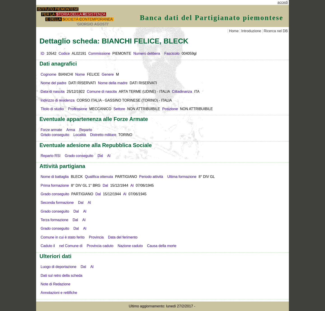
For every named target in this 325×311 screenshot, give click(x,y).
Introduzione (251, 31)
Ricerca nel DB (276, 31)
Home (234, 31)
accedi (282, 2)
